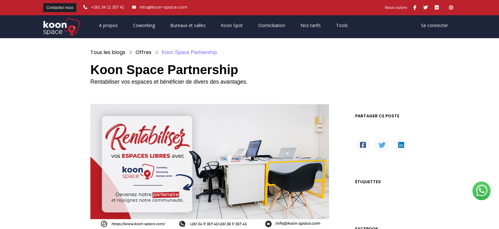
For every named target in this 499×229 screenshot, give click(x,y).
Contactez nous (60, 7)
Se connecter (434, 25)
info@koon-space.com (163, 7)
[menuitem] (231, 27)
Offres (143, 52)
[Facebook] (362, 145)
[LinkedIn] (401, 145)
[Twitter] (382, 145)
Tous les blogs (107, 52)
